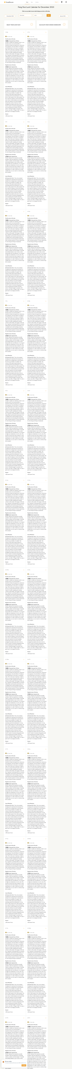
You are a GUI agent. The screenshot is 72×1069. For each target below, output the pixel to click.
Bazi (32, 2)
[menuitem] (27, 2)
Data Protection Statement (39, 1067)
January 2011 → (63, 16)
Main (27, 2)
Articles (37, 2)
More (25, 1062)
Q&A (47, 1067)
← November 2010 (10, 16)
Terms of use (29, 1067)
